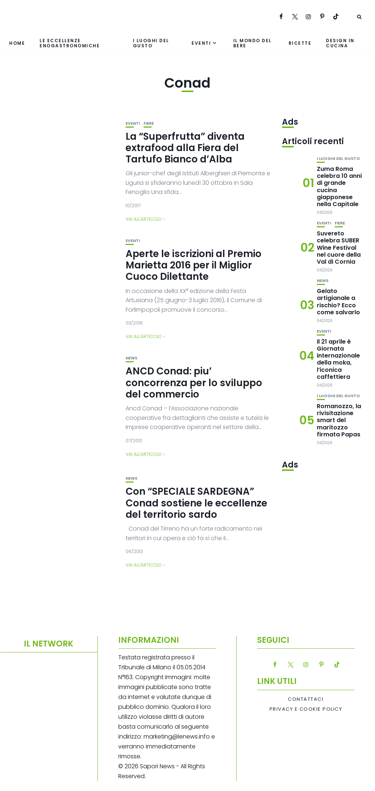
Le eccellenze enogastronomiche (70, 42)
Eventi (201, 43)
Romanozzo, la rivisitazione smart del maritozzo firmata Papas (339, 420)
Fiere (149, 123)
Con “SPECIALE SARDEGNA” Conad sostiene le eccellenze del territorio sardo (196, 503)
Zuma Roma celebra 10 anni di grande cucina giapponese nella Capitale (339, 186)
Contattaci (305, 699)
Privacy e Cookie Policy (306, 709)
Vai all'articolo (144, 219)
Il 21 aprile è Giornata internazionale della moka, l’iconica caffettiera (338, 359)
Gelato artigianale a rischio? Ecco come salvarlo (338, 301)
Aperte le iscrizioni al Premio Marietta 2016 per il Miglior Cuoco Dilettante (193, 265)
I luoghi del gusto (151, 42)
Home (17, 43)
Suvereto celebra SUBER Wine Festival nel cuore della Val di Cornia (339, 247)
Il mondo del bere (252, 42)
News (131, 358)
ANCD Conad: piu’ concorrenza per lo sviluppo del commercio (194, 382)
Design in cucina (340, 42)
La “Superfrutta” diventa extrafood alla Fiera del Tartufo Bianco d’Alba (185, 148)
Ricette (300, 43)
